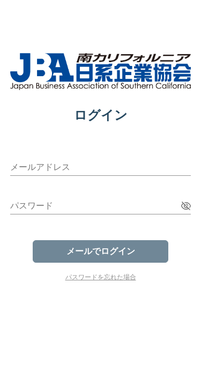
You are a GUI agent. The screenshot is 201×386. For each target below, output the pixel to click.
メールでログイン (100, 251)
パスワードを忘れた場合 (100, 277)
